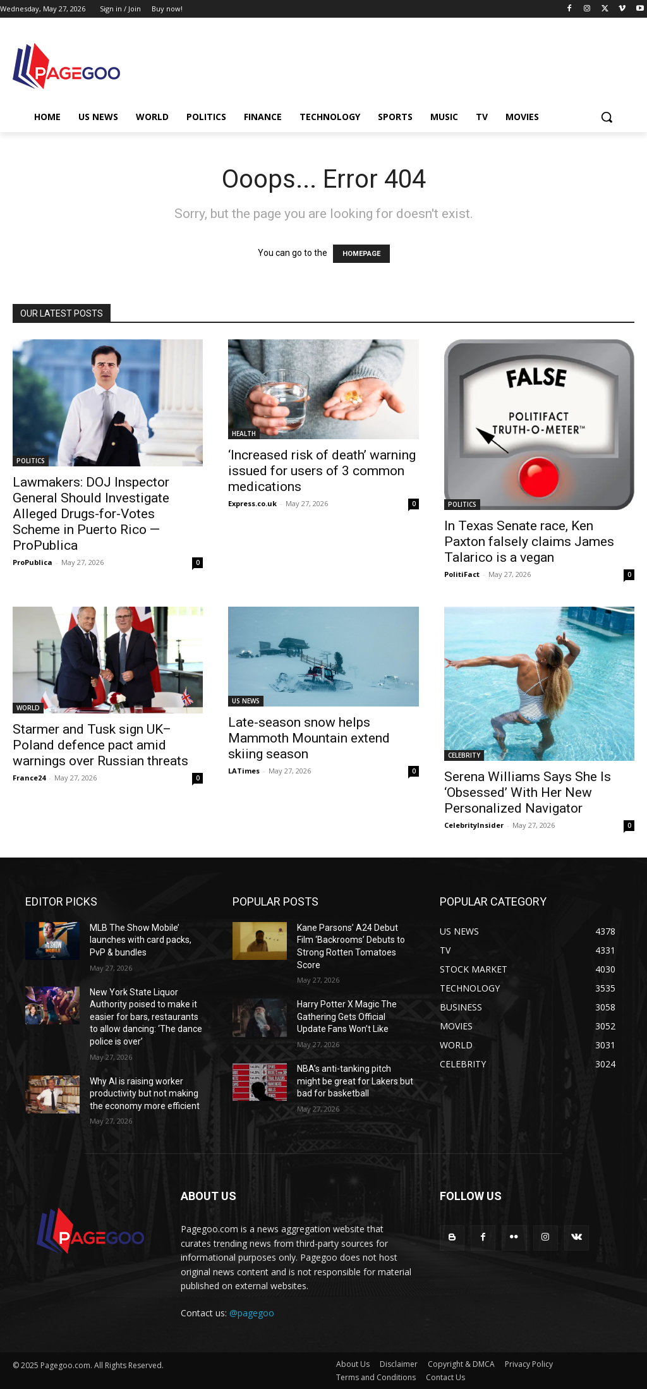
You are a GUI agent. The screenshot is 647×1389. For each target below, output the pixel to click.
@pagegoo (251, 1313)
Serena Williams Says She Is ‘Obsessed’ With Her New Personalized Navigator (527, 792)
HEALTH (244, 433)
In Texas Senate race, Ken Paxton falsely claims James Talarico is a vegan (529, 541)
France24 (29, 777)
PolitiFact (462, 574)
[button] (606, 117)
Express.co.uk (252, 503)
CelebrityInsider (474, 825)
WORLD (28, 707)
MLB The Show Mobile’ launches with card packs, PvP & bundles (140, 940)
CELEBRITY (464, 755)
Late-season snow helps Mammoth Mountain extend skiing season (309, 738)
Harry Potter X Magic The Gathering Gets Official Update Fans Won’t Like (347, 1016)
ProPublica (32, 562)
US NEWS (246, 700)
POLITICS (30, 460)
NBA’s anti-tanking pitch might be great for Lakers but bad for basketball (355, 1081)
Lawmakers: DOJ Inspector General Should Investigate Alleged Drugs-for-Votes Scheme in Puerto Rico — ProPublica (91, 514)
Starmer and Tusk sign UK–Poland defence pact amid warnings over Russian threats (100, 745)
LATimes (244, 770)
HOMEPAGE (361, 254)
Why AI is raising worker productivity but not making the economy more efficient (145, 1093)
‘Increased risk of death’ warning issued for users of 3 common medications (322, 470)
